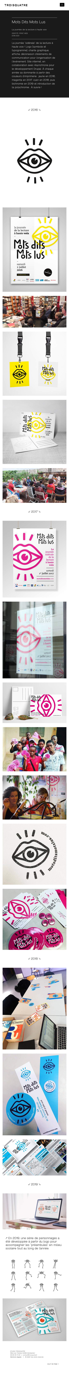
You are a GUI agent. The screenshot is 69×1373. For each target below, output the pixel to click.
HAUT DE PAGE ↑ (53, 1364)
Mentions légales (16, 1357)
